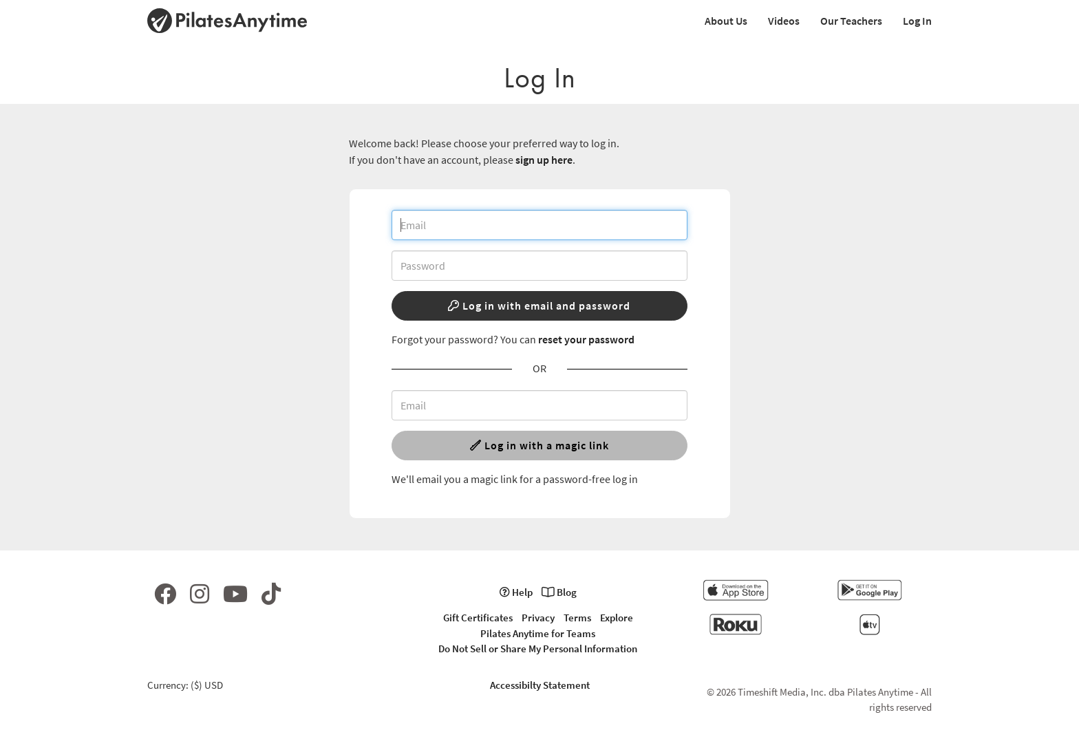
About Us (726, 21)
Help (516, 592)
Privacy (538, 617)
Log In (917, 21)
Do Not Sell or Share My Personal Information (537, 648)
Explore (616, 617)
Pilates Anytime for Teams (537, 633)
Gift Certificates (478, 617)
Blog (559, 592)
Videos (784, 21)
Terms (577, 617)
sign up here (544, 160)
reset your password (586, 339)
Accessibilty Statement (540, 685)
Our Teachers (851, 21)
